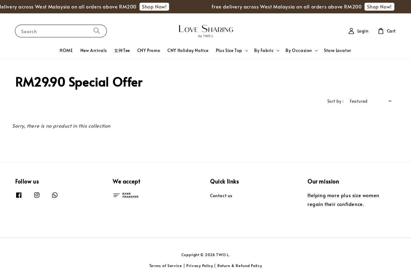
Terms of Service (165, 265)
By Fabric (264, 50)
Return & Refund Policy (239, 265)
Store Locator (337, 50)
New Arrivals (93, 50)
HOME (66, 50)
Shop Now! (156, 6)
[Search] (97, 31)
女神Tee (122, 50)
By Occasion (299, 50)
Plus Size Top (229, 50)
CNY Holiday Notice (188, 50)
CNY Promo (148, 50)
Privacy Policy (199, 265)
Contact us (221, 195)
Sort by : (335, 101)
